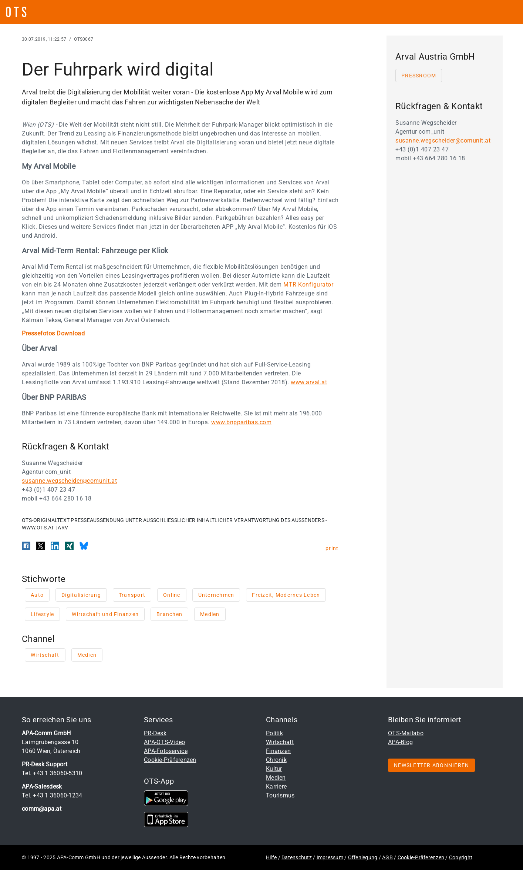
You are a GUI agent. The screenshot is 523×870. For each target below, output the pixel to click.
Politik (274, 733)
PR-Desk (155, 733)
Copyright (460, 857)
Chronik (276, 759)
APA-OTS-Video (164, 742)
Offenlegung (363, 857)
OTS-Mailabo (406, 733)
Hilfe (271, 857)
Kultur (274, 768)
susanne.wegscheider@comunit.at (69, 480)
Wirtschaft (280, 742)
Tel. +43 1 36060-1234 (52, 795)
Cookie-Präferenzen (170, 759)
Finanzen (278, 750)
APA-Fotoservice (166, 750)
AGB (387, 857)
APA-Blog (400, 742)
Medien (276, 777)
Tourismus (280, 795)
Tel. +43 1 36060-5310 (52, 773)
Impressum (330, 857)
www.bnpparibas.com (241, 422)
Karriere (276, 786)
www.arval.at (309, 382)
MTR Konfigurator (308, 284)
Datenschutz (296, 857)
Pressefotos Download (53, 333)
